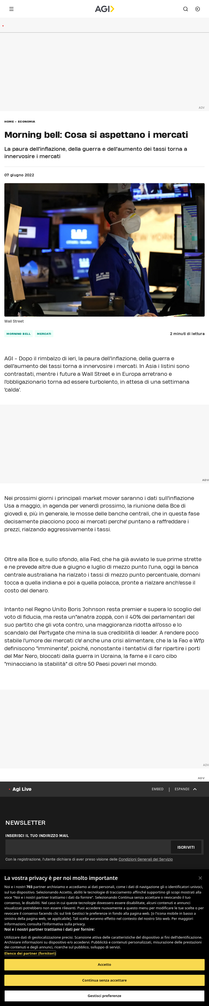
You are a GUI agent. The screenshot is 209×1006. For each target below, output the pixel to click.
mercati (44, 334)
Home (9, 121)
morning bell (18, 334)
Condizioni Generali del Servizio (146, 859)
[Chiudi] (200, 878)
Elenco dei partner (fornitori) (30, 953)
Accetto (104, 964)
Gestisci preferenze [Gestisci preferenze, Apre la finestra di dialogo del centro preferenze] (104, 995)
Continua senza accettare (104, 980)
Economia (26, 121)
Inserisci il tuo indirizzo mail (37, 835)
